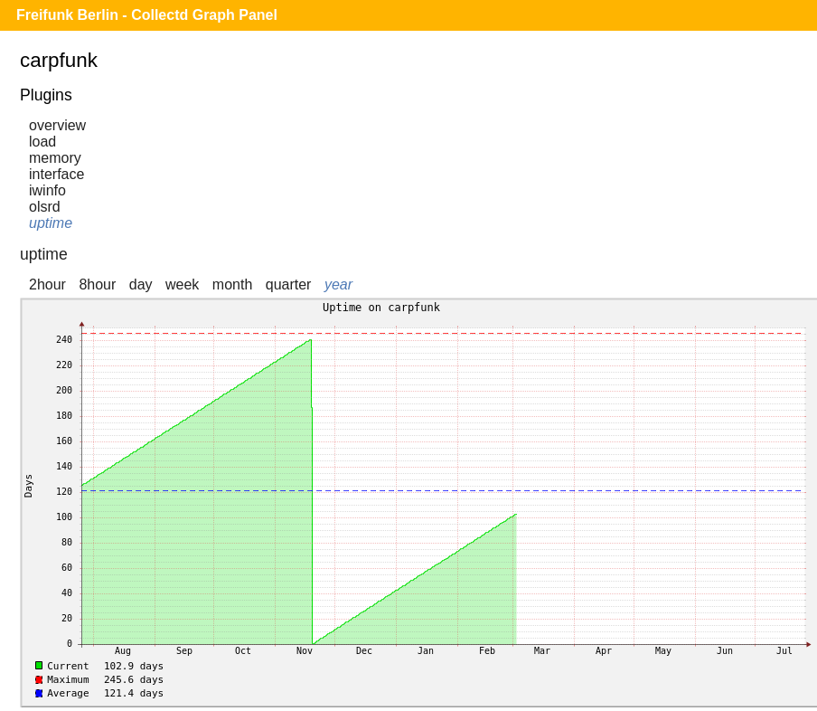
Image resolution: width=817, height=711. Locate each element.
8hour (97, 284)
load (42, 141)
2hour (47, 284)
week (182, 284)
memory (55, 158)
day (141, 284)
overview (57, 125)
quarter (289, 284)
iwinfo (47, 190)
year (338, 284)
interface (56, 174)
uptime (50, 223)
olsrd (45, 206)
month (232, 284)
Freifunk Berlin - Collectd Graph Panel (146, 15)
